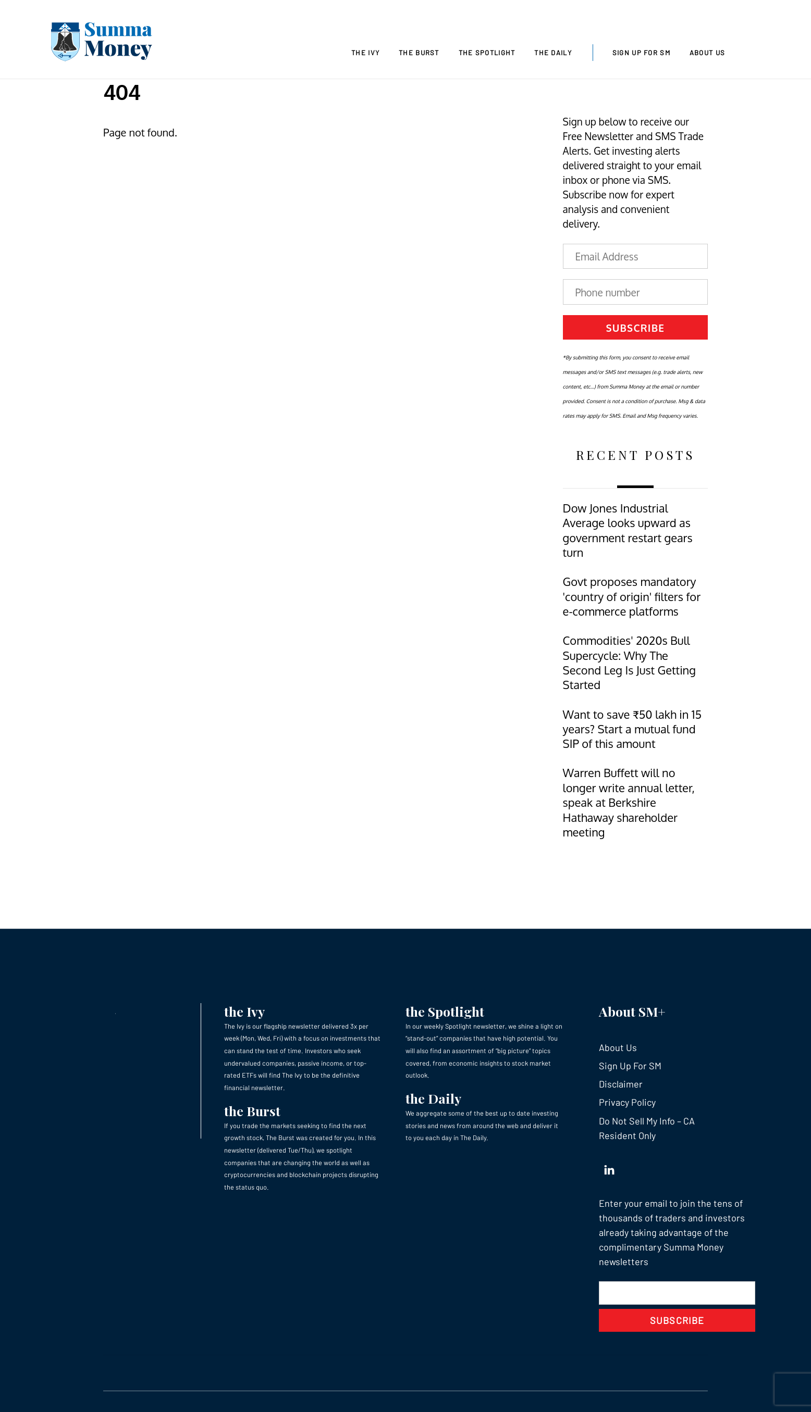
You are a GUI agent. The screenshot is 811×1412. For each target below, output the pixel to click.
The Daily (553, 52)
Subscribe (635, 327)
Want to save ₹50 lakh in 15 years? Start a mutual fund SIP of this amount (632, 729)
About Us (707, 52)
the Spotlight (444, 1011)
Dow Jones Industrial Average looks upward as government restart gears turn (628, 530)
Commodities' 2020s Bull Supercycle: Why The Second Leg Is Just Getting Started (629, 662)
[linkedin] (609, 1167)
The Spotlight (487, 52)
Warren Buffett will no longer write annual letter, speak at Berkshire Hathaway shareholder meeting (629, 802)
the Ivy (244, 1011)
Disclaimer (621, 1084)
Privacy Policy (627, 1102)
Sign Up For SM (641, 52)
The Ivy (365, 52)
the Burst (252, 1110)
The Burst (419, 52)
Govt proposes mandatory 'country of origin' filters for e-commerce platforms (632, 596)
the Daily (433, 1098)
